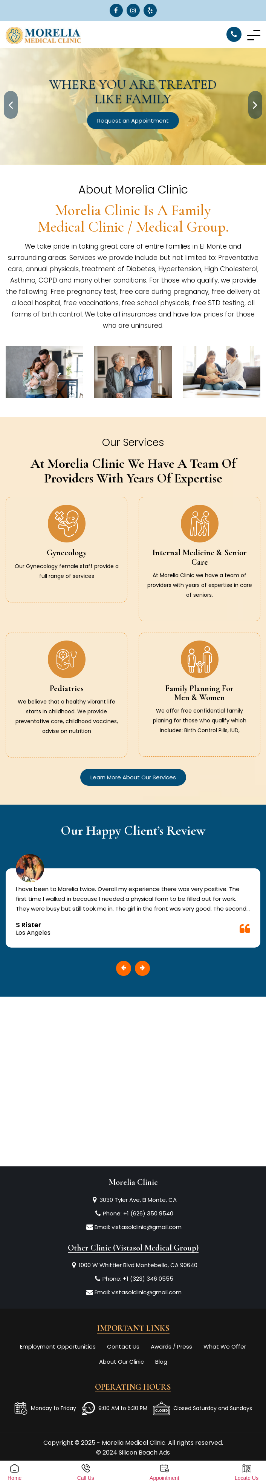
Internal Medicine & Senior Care (199, 557)
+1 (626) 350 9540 (148, 1213)
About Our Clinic (121, 1362)
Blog (161, 1362)
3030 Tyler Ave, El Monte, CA (138, 1200)
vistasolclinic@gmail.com (147, 1227)
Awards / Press (171, 1346)
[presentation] (11, 105)
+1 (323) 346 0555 (148, 1279)
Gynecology (67, 553)
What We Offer (224, 1346)
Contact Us (123, 1346)
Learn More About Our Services (133, 777)
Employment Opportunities (58, 1346)
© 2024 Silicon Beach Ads (133, 1452)
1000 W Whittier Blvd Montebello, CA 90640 (138, 1265)
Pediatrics (67, 688)
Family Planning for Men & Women (199, 693)
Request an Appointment (133, 120)
